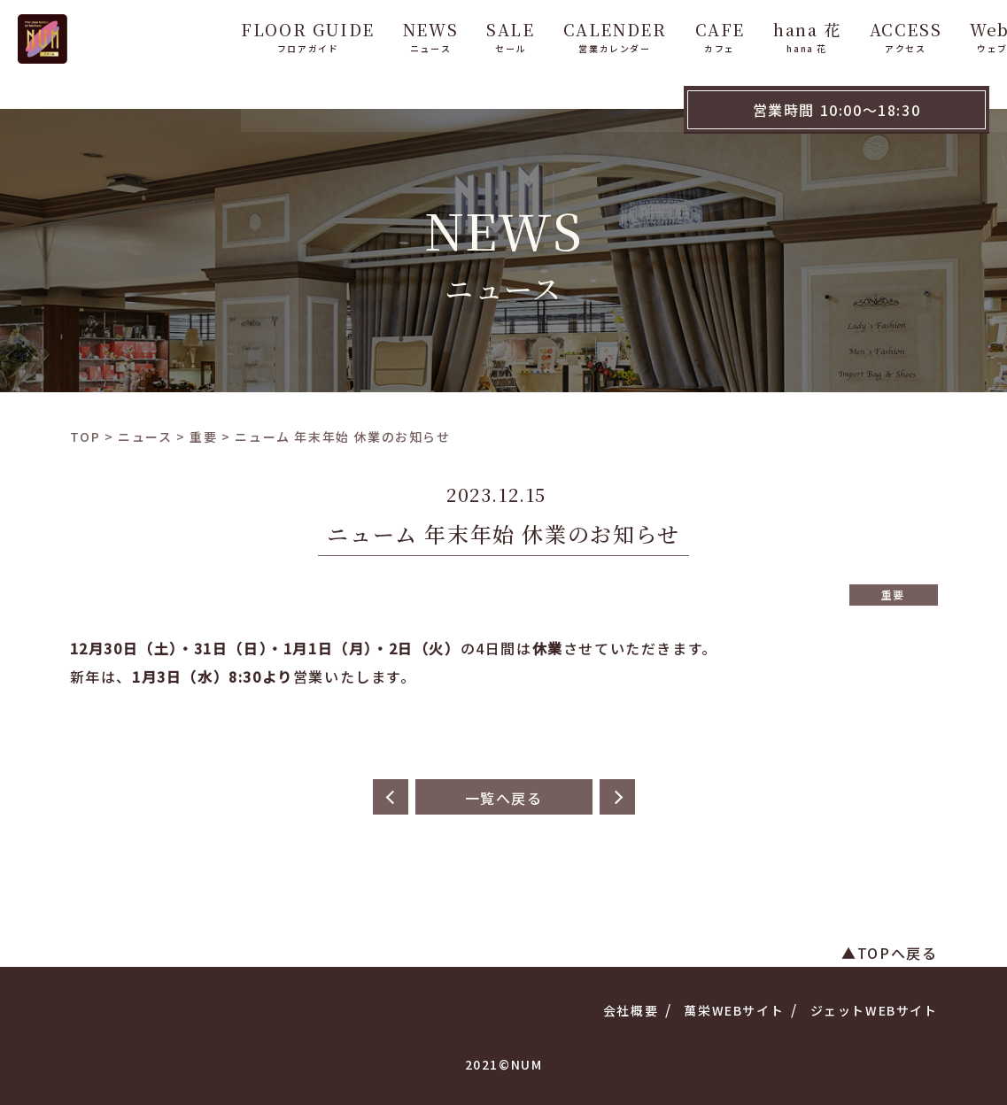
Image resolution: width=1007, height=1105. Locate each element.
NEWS (364, 33)
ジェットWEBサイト (874, 1010)
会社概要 (630, 1010)
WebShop (946, 33)
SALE (444, 33)
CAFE (653, 33)
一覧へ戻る (504, 797)
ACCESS (838, 33)
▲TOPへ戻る (889, 952)
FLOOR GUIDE (241, 33)
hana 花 (741, 33)
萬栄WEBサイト (734, 1010)
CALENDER (548, 33)
